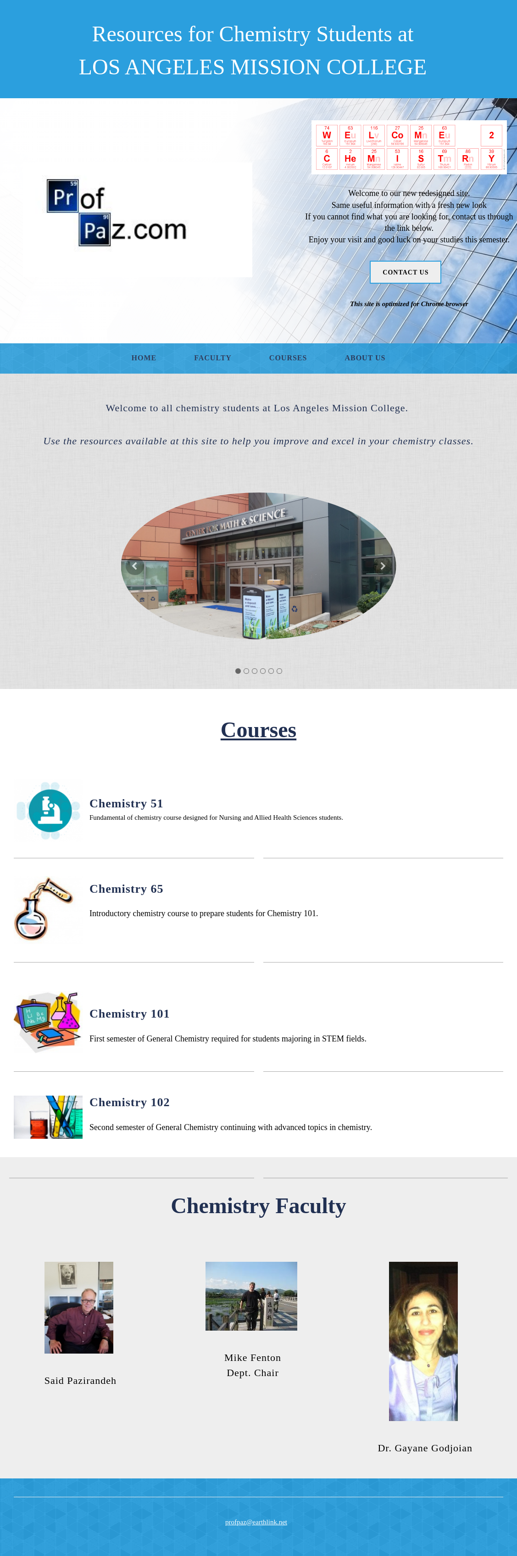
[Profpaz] (137, 219)
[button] (258, 566)
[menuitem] (144, 358)
